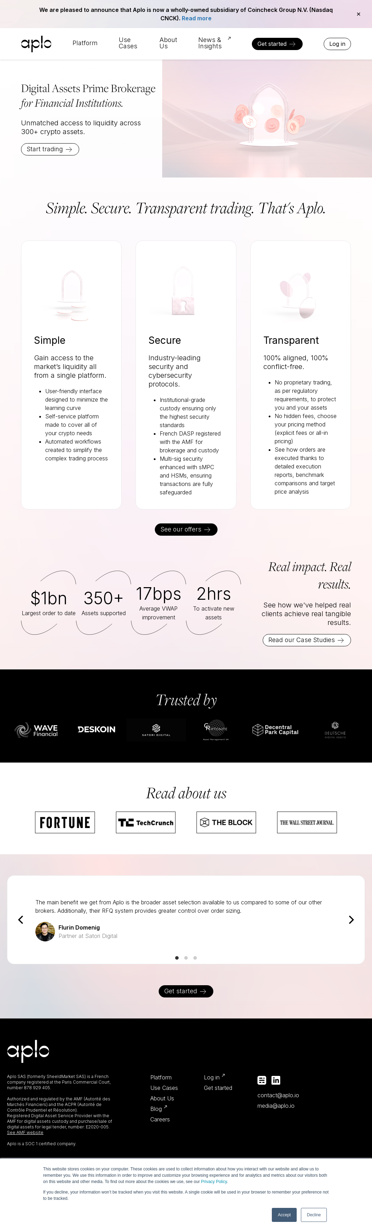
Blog (156, 1108)
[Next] (351, 920)
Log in (337, 43)
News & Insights (210, 43)
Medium (261, 1080)
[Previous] (21, 920)
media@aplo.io (276, 1105)
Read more (197, 18)
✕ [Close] (358, 14)
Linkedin (275, 1080)
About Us (168, 43)
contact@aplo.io (278, 1095)
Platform (85, 43)
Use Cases (128, 43)
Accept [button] (284, 1214)
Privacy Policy (214, 1181)
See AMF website (25, 1132)
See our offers (180, 529)
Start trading (45, 149)
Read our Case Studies (301, 640)
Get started (272, 43)
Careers (160, 1119)
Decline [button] (314, 1214)
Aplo (36, 44)
